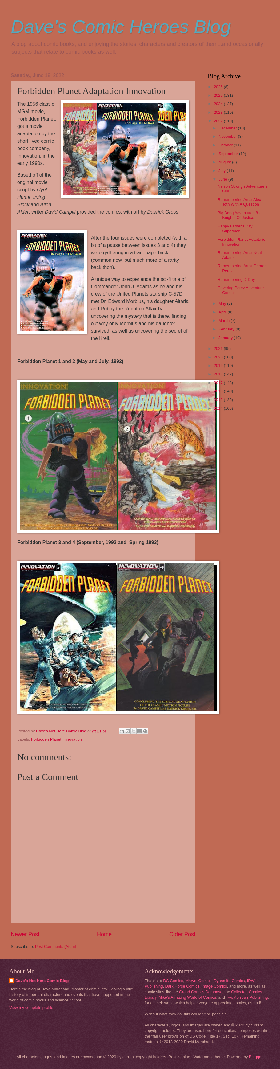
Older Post (182, 934)
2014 (219, 408)
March (224, 320)
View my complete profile (31, 1007)
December (228, 128)
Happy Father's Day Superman (235, 228)
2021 (219, 348)
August (225, 162)
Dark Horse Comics (182, 986)
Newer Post (25, 934)
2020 (219, 357)
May (222, 303)
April (222, 312)
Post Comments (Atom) (55, 946)
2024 (219, 103)
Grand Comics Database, (201, 991)
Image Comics (214, 986)
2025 (219, 95)
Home (104, 934)
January (226, 337)
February (226, 329)
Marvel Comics (198, 980)
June (223, 179)
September (228, 153)
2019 (219, 365)
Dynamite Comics (229, 980)
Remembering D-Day (236, 279)
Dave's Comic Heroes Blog (121, 26)
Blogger (255, 1057)
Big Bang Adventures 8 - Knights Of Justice (239, 215)
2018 (219, 374)
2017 (219, 382)
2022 (219, 121)
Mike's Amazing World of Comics (187, 997)
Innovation (72, 739)
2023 (219, 112)
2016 (219, 391)
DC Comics (173, 980)
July (222, 170)
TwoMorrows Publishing (247, 997)
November (228, 136)
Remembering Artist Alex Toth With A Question (239, 202)
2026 (219, 86)
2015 (219, 399)
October (226, 145)
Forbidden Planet (46, 739)
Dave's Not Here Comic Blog (42, 980)
